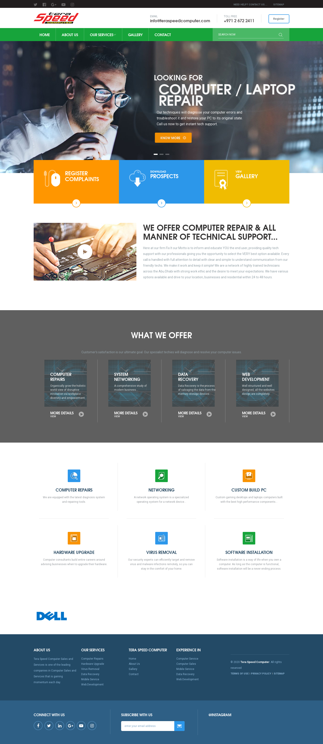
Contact (163, 34)
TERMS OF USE (240, 673)
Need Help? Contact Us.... (250, 4)
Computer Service (187, 658)
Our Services (103, 34)
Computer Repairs (92, 658)
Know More (189, 137)
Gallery (135, 34)
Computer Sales (186, 663)
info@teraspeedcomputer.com (180, 20)
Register (278, 18)
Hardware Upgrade (92, 663)
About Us (70, 34)
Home (44, 34)
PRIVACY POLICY (261, 673)
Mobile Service (90, 679)
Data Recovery (90, 674)
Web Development (92, 684)
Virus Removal (90, 669)
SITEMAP (278, 4)
